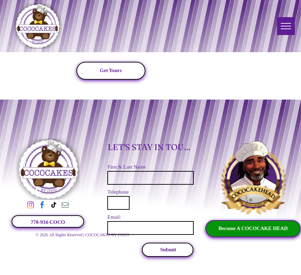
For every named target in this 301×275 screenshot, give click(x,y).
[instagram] (30, 206)
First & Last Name (126, 167)
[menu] (286, 26)
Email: (114, 217)
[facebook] (42, 206)
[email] (65, 206)
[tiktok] (54, 206)
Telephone (118, 192)
